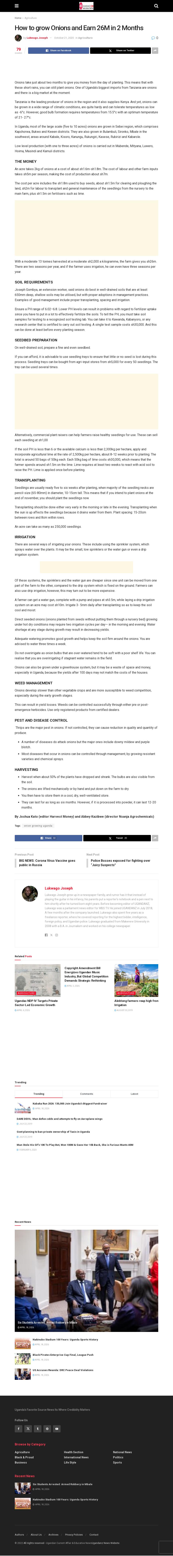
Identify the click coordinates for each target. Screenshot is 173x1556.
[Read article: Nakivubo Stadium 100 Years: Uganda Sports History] (23, 1343)
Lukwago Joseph (37, 37)
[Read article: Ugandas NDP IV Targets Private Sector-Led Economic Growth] (38, 981)
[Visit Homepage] (86, 6)
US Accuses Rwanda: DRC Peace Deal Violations (63, 1370)
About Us (36, 1534)
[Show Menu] (17, 6)
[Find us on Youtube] (57, 1429)
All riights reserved (34, 1543)
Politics (118, 1457)
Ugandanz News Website (105, 1543)
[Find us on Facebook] (18, 1429)
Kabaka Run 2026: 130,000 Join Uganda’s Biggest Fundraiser (70, 1103)
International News (76, 1457)
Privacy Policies (74, 1534)
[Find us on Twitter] (28, 1429)
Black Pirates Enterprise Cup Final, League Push (63, 1355)
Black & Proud (24, 1457)
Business (21, 1463)
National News (122, 1452)
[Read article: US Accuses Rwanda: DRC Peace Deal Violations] (23, 1374)
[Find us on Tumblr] (37, 1429)
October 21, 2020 (64, 37)
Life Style (70, 1463)
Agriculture (31, 18)
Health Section (73, 1452)
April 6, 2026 (22, 1011)
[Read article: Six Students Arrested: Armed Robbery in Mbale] (86, 1281)
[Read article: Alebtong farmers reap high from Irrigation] (137, 981)
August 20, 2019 (123, 1011)
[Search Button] (156, 6)
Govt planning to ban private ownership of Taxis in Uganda (53, 1132)
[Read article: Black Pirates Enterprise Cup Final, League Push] (23, 1359)
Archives (53, 1534)
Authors (19, 1534)
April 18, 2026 (26, 1328)
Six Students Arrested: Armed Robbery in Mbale (47, 1323)
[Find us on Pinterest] (47, 1429)
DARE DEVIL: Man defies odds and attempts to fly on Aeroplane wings (59, 1119)
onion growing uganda (38, 825)
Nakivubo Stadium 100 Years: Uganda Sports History (65, 1339)
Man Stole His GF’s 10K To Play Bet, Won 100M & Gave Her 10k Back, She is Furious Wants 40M (75, 1145)
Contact (93, 1534)
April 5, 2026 (72, 986)
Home (18, 18)
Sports (117, 1463)
